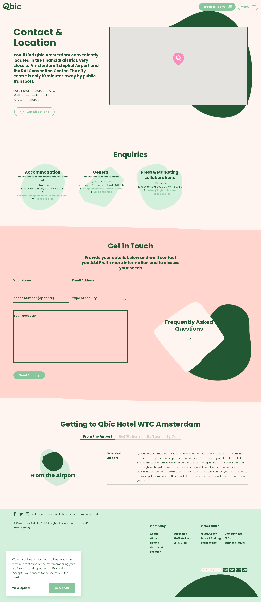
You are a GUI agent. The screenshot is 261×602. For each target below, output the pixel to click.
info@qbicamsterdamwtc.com (102, 190)
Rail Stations (129, 439)
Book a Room (218, 7)
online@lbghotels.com (161, 191)
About (154, 533)
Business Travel (234, 542)
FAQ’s (227, 538)
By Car (172, 439)
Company (158, 526)
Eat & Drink (180, 542)
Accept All (62, 588)
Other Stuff (210, 526)
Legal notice (209, 542)
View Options (21, 588)
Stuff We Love (182, 538)
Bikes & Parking (211, 538)
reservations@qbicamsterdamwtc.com (42, 197)
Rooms (154, 542)
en (191, 7)
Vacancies (180, 533)
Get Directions (34, 112)
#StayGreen (209, 533)
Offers (154, 538)
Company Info (233, 533)
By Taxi (153, 439)
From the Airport (97, 439)
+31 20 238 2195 (44, 200)
